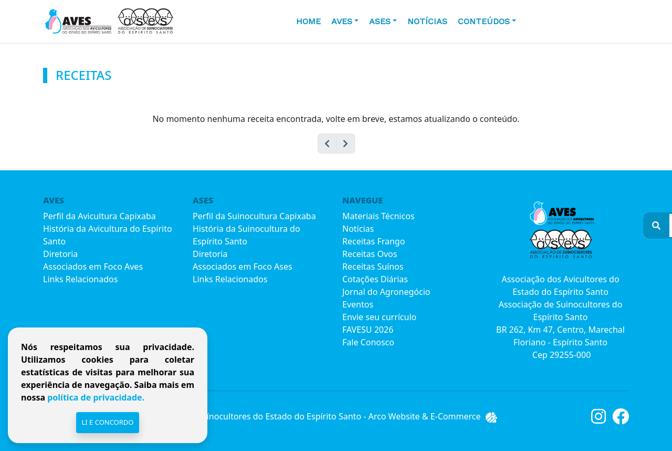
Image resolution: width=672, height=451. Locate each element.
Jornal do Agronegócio (386, 292)
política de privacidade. (94, 397)
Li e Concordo (107, 422)
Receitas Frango (373, 241)
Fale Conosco (368, 342)
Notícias (427, 21)
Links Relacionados (80, 279)
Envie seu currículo (379, 317)
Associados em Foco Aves (93, 266)
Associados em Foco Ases (242, 266)
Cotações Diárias (375, 279)
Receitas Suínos (372, 266)
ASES (380, 21)
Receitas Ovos (369, 254)
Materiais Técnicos (378, 216)
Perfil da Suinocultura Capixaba (254, 216)
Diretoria (60, 254)
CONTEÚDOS (484, 21)
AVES (341, 21)
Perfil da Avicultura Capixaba (99, 216)
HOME (308, 21)
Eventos (357, 304)
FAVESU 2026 (367, 329)
